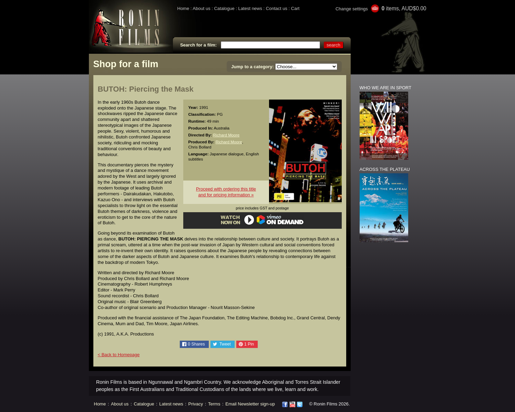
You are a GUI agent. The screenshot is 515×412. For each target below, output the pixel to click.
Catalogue (224, 8)
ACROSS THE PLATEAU (385, 169)
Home (183, 8)
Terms (214, 403)
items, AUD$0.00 (403, 8)
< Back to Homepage (119, 354)
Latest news (250, 8)
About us (201, 8)
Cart (295, 8)
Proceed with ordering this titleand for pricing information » (226, 191)
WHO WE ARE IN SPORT (386, 87)
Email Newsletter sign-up (250, 403)
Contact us (276, 8)
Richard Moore (226, 135)
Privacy (195, 403)
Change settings (352, 8)
